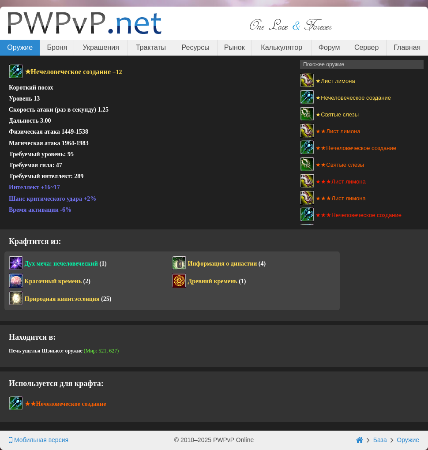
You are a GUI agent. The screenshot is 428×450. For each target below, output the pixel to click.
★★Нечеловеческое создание (355, 148)
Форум (329, 47)
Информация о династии (222, 263)
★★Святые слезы (339, 164)
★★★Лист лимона (340, 181)
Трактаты (151, 47)
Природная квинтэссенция (62, 299)
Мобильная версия (38, 439)
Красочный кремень (53, 281)
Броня (57, 47)
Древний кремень (212, 281)
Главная (407, 47)
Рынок (234, 47)
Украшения (101, 47)
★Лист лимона (335, 81)
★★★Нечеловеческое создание (358, 215)
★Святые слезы (337, 114)
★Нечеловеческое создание (353, 97)
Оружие (20, 47)
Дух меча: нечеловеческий (61, 263)
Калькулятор (281, 47)
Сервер (366, 47)
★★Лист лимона (337, 131)
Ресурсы (196, 47)
